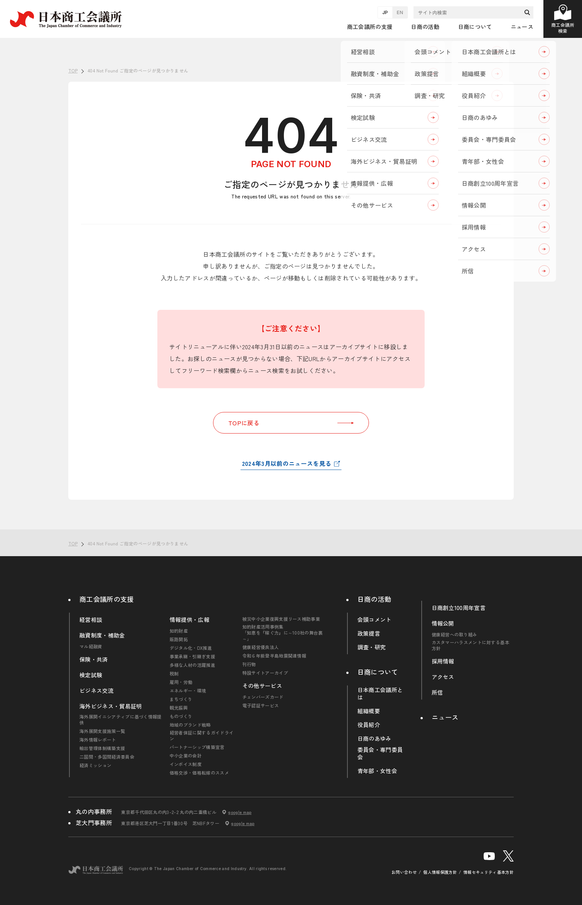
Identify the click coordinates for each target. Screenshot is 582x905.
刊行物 (249, 664)
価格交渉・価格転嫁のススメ (199, 773)
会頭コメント (374, 619)
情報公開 (443, 623)
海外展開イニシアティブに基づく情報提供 (120, 720)
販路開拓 (179, 639)
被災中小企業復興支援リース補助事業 (281, 619)
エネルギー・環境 (188, 691)
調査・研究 (371, 647)
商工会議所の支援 (106, 598)
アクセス (443, 677)
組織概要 (368, 711)
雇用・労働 (181, 682)
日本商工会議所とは (380, 693)
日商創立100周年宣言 (459, 608)
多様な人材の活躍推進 (192, 665)
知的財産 (179, 631)
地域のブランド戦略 (190, 725)
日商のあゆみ (374, 738)
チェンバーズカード (263, 697)
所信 (437, 692)
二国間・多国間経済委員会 (106, 757)
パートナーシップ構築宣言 (197, 747)
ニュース (522, 26)
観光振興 (179, 708)
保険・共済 (93, 659)
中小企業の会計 (186, 756)
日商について (377, 671)
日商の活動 (374, 598)
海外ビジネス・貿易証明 (110, 706)
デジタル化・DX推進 (191, 648)
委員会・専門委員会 (380, 753)
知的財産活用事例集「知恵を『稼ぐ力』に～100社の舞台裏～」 (282, 633)
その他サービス (262, 686)
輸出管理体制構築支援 (102, 748)
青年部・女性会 (377, 771)
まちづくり (181, 699)
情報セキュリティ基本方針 (488, 872)
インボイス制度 (186, 764)
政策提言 (368, 633)
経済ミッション (95, 765)
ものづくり (181, 716)
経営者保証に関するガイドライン (201, 736)
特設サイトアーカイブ (265, 673)
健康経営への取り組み (454, 635)
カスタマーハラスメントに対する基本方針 (470, 645)
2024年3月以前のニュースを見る (286, 463)
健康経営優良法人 (260, 647)
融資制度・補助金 (102, 635)
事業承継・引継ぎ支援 (192, 656)
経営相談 (90, 619)
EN (400, 12)
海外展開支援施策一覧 (102, 731)
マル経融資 (90, 646)
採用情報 (443, 661)
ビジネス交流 (96, 690)
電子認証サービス (260, 705)
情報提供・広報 (189, 619)
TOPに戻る (291, 422)
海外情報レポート (97, 740)
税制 (174, 674)
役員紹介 (368, 725)
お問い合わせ (404, 872)
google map (239, 812)
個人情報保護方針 (440, 872)
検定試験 (90, 675)
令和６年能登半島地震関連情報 (274, 656)
